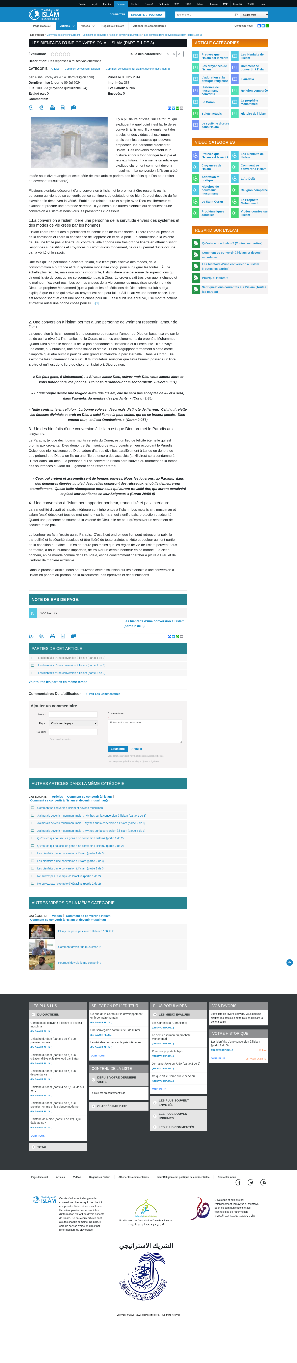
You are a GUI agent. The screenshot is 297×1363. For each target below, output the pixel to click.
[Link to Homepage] (44, 14)
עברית (262, 4)
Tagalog (214, 4)
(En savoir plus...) (41, 1031)
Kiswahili (237, 4)
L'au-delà (247, 79)
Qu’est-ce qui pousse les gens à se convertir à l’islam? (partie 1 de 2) (77, 838)
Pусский (149, 4)
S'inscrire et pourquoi (147, 15)
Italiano (200, 4)
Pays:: (42, 723)
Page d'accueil (42, 25)
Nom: (42, 714)
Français (121, 4)
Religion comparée (254, 90)
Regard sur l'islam (113, 25)
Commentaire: (116, 715)
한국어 (250, 4)
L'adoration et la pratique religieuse (214, 79)
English (82, 4)
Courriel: (41, 731)
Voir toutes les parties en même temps (58, 682)
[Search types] (254, 15)
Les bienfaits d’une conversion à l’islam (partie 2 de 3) (154, 623)
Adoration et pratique (210, 178)
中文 (176, 4)
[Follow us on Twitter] (251, 1182)
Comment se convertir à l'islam (63, 34)
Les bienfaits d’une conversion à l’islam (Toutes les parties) (230, 266)
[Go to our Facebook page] (239, 1182)
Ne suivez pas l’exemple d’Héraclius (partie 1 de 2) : (66, 876)
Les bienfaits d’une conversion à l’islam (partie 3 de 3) (68, 673)
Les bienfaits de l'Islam (252, 155)
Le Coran (208, 102)
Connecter (117, 14)
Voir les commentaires (104, 694)
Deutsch (135, 4)
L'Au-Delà (248, 178)
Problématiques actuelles (212, 213)
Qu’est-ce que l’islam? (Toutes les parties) (232, 243)
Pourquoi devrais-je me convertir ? (79, 962)
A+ (180, 53)
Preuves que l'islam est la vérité (214, 56)
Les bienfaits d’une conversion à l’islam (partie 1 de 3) (68, 657)
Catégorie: (39, 68)
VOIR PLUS (38, 1135)
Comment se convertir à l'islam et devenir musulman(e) (111, 34)
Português (164, 4)
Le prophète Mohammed (249, 102)
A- (168, 53)
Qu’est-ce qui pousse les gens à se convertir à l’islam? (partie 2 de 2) (77, 845)
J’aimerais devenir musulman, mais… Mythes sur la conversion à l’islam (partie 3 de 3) (88, 830)
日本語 (188, 4)
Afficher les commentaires (149, 25)
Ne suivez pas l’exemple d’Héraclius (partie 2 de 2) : (66, 883)
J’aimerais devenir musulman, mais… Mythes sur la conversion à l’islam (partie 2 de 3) (88, 823)
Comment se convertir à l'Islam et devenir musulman (68, 919)
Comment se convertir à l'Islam (88, 915)
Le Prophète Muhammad (249, 201)
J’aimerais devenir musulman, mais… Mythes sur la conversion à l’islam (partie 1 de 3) (88, 815)
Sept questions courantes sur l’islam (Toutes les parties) (234, 289)
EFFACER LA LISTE (256, 1059)
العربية (95, 4)
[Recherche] (236, 15)
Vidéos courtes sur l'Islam (254, 213)
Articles (65, 25)
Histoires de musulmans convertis (210, 90)
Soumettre (118, 748)
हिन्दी (225, 4)
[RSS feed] (263, 1182)
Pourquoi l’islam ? (215, 277)
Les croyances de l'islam (214, 67)
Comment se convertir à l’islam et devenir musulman (67, 808)
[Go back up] (289, 962)
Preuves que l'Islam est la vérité (214, 155)
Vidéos (85, 25)
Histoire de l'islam (254, 113)
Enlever (263, 1050)
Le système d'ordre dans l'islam (215, 125)
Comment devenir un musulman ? (79, 947)
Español (107, 4)
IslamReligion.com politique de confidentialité (183, 1177)
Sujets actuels (211, 113)
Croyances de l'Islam (211, 167)
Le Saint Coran (212, 201)
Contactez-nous (244, 25)
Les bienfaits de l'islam (252, 56)
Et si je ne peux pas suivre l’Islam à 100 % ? (85, 931)
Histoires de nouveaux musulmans (210, 190)
